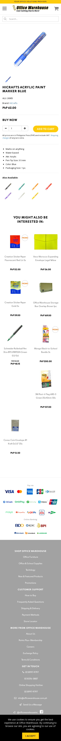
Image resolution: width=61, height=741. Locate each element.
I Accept (30, 735)
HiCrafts (13, 103)
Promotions (30, 583)
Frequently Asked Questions (30, 602)
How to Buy (30, 595)
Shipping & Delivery (30, 608)
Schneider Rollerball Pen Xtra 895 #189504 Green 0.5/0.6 (15, 352)
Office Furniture (30, 557)
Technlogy (30, 570)
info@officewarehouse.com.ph (30, 698)
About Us (30, 634)
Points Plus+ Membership (30, 640)
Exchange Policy (30, 653)
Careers (30, 647)
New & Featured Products (30, 576)
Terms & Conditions (30, 660)
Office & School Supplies (30, 563)
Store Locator (30, 621)
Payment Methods (30, 615)
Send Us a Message (30, 705)
